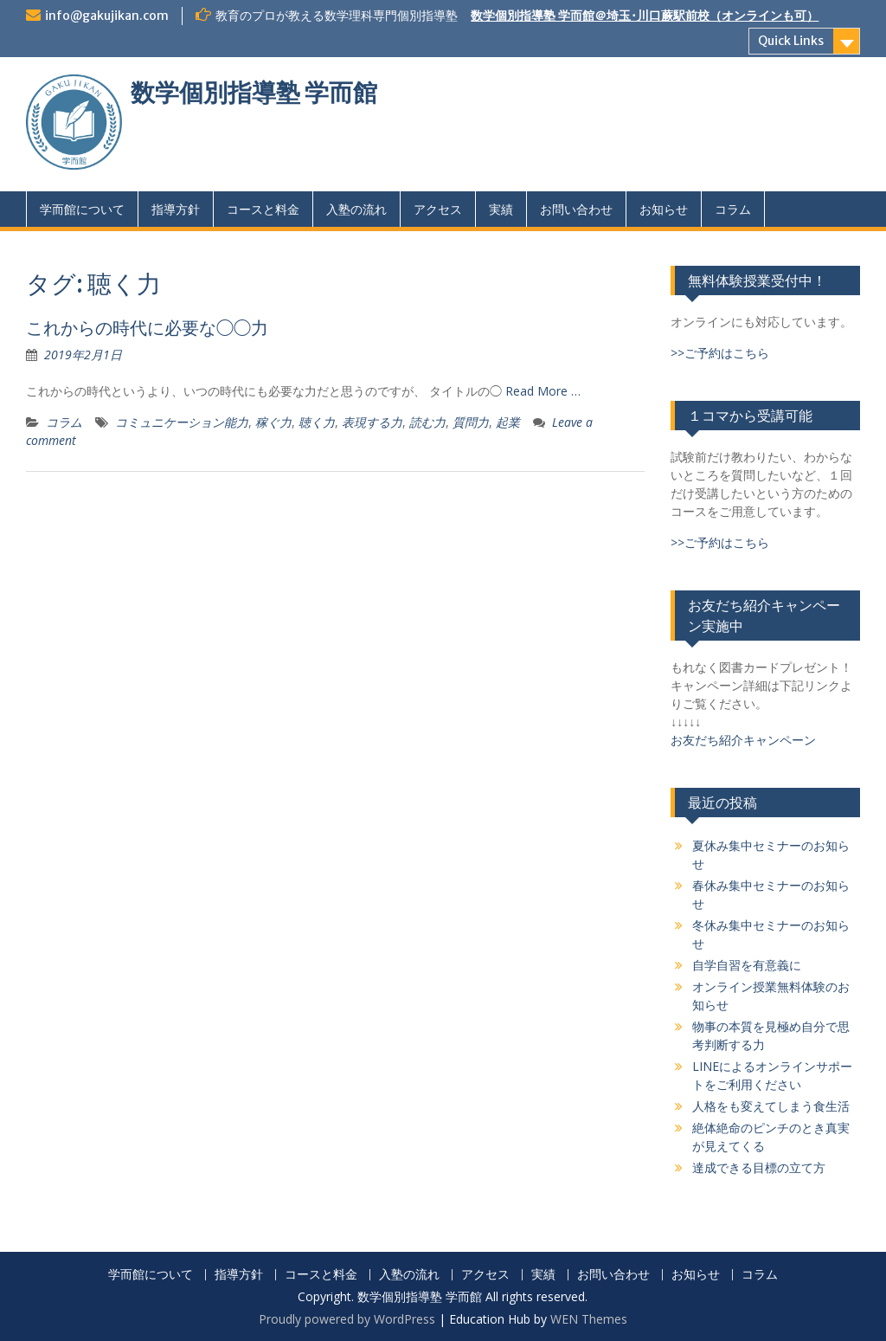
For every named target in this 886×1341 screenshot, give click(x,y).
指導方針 (175, 209)
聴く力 (317, 422)
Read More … (543, 391)
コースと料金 (263, 209)
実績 (501, 209)
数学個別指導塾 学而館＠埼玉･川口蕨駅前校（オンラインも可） (645, 15)
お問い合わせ (576, 209)
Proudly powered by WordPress (347, 1319)
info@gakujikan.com (107, 15)
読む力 (427, 422)
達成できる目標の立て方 (758, 1167)
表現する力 (372, 422)
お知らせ (663, 209)
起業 (508, 422)
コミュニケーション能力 (181, 422)
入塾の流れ (356, 209)
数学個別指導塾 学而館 (254, 92)
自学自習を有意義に (746, 965)
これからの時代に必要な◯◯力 (147, 327)
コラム (733, 209)
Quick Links (791, 40)
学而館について (82, 209)
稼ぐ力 (273, 422)
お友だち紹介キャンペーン (743, 740)
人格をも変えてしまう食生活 (771, 1106)
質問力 (471, 422)
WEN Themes (588, 1319)
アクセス (438, 209)
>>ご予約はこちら (720, 353)
